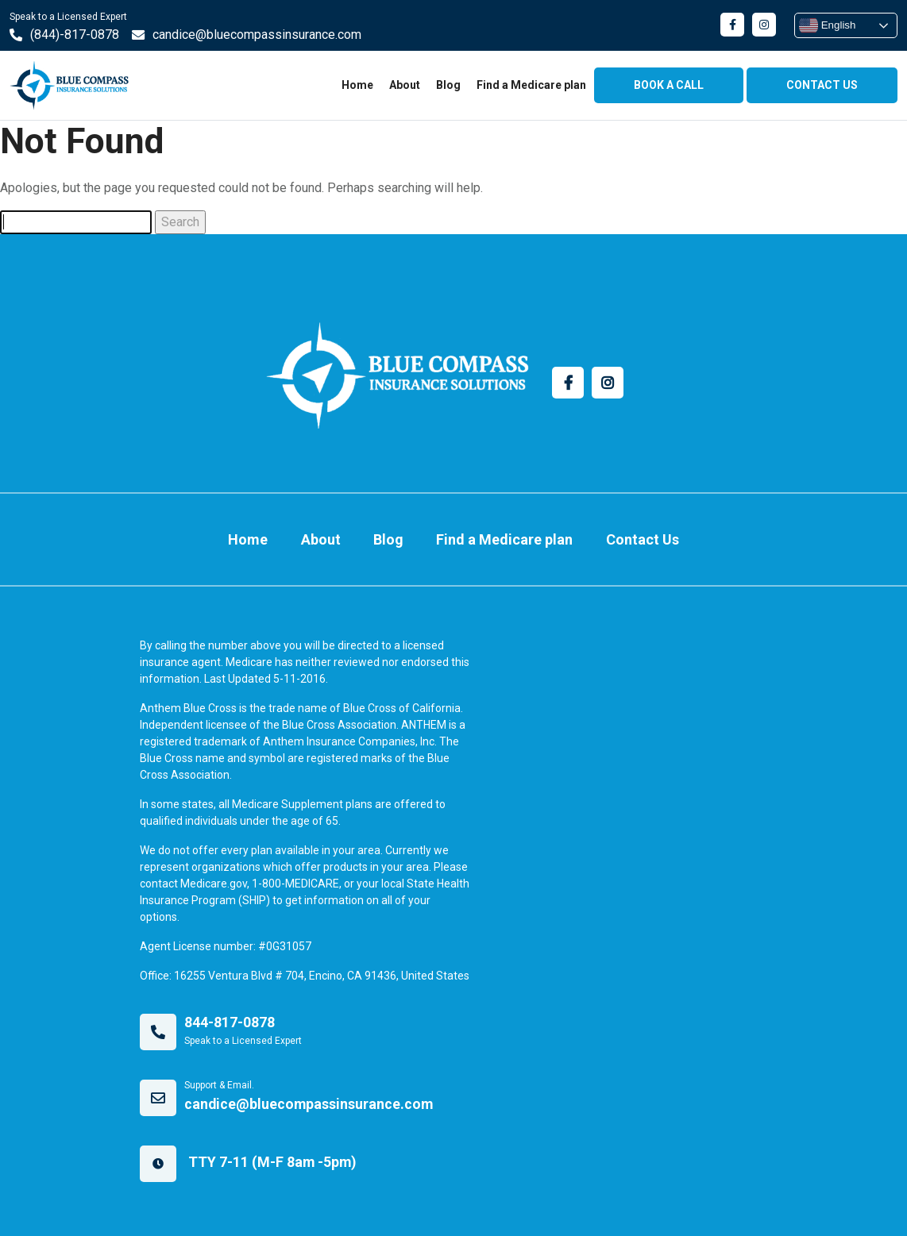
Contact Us (629, 535)
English (827, 25)
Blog (448, 85)
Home (357, 85)
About (404, 85)
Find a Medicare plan (531, 85)
